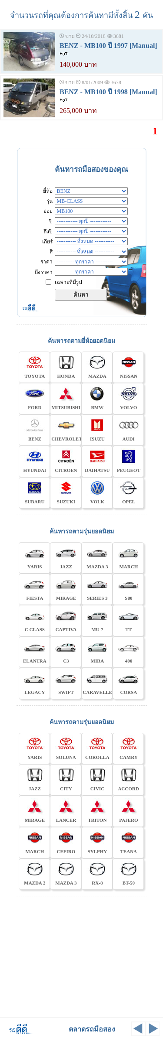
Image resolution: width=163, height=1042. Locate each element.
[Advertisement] (82, 955)
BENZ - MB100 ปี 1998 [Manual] (108, 92)
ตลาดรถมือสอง (92, 1029)
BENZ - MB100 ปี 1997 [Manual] (108, 45)
